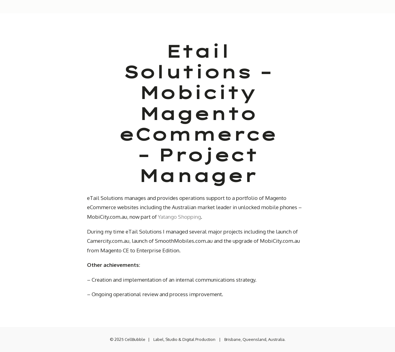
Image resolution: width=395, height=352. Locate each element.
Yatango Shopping (179, 216)
